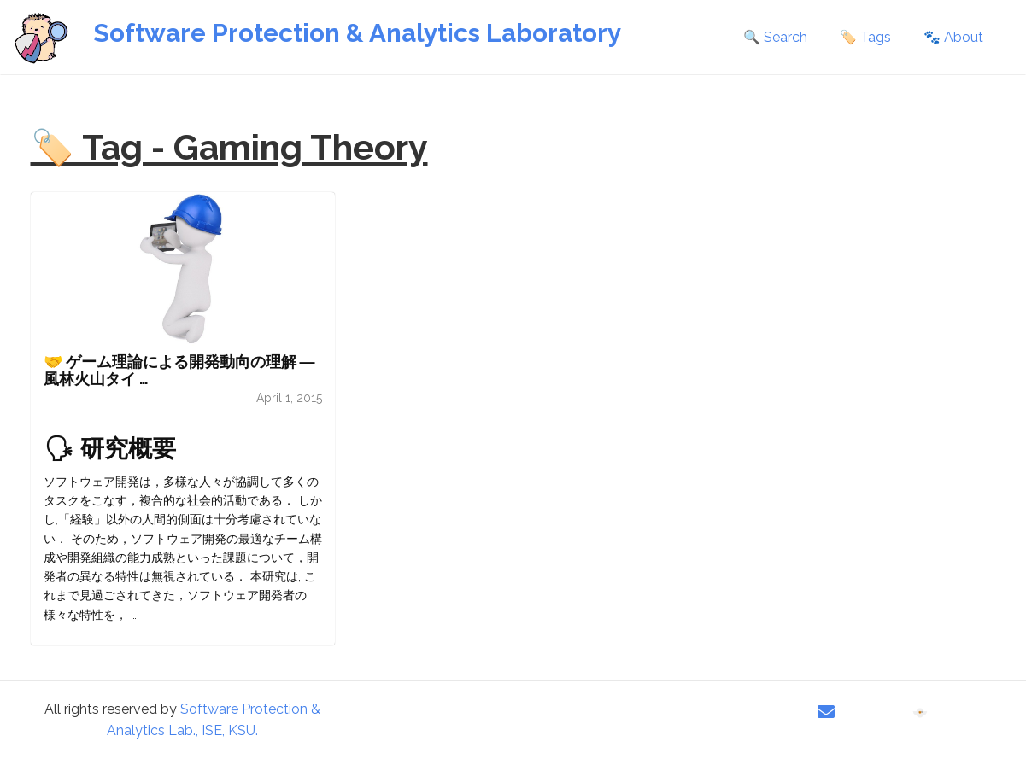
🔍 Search (775, 37)
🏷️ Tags (865, 37)
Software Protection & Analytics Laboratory (357, 33)
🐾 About (953, 37)
